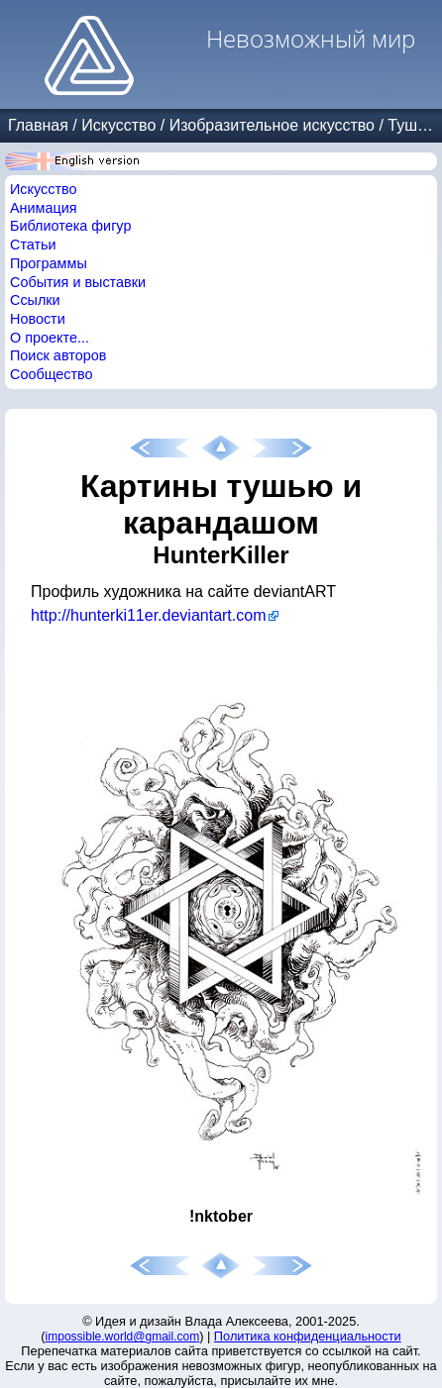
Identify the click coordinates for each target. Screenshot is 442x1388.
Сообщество (51, 374)
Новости (37, 319)
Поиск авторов (58, 355)
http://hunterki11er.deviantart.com (148, 615)
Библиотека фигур (70, 226)
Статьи (33, 244)
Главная (38, 125)
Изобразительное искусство (272, 125)
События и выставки (78, 282)
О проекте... (49, 338)
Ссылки (35, 300)
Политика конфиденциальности (307, 1336)
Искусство (118, 125)
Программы (48, 263)
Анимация (43, 208)
